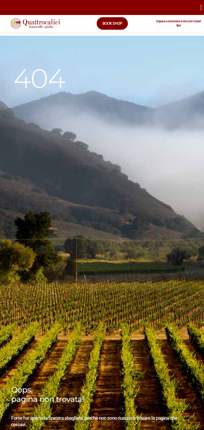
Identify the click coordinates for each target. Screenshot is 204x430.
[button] (201, 7)
